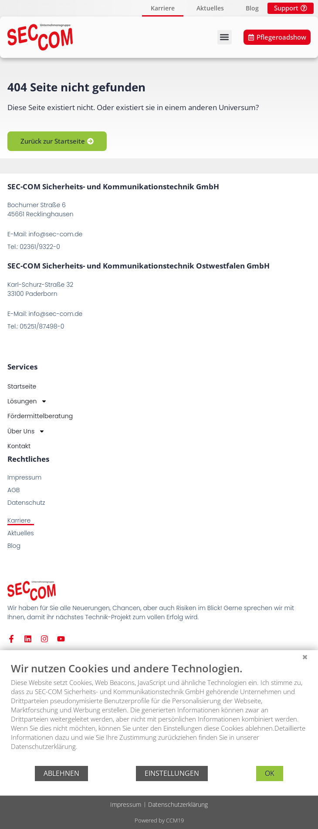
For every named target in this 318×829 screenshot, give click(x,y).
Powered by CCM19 (159, 820)
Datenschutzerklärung (178, 804)
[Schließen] (304, 656)
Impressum (125, 804)
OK (269, 773)
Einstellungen (172, 773)
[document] (159, 712)
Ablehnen (61, 773)
